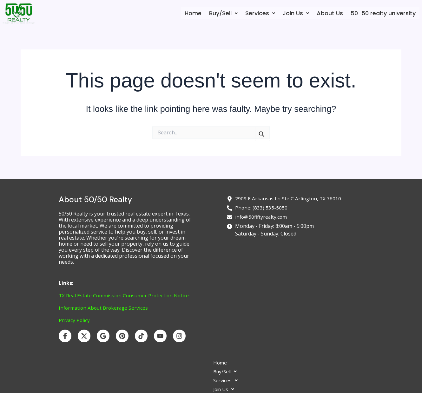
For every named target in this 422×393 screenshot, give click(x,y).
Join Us (296, 13)
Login (274, 375)
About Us (330, 13)
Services (260, 13)
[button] (223, 13)
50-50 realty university (383, 13)
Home (193, 13)
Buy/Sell (223, 13)
